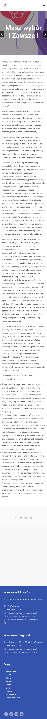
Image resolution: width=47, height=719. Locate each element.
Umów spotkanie (13, 698)
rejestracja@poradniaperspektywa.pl (22, 613)
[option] (23, 33)
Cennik (9, 684)
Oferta (8, 678)
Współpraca (11, 694)
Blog (8, 688)
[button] (2, 34)
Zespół (9, 681)
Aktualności (11, 671)
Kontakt (9, 691)
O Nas (8, 675)
